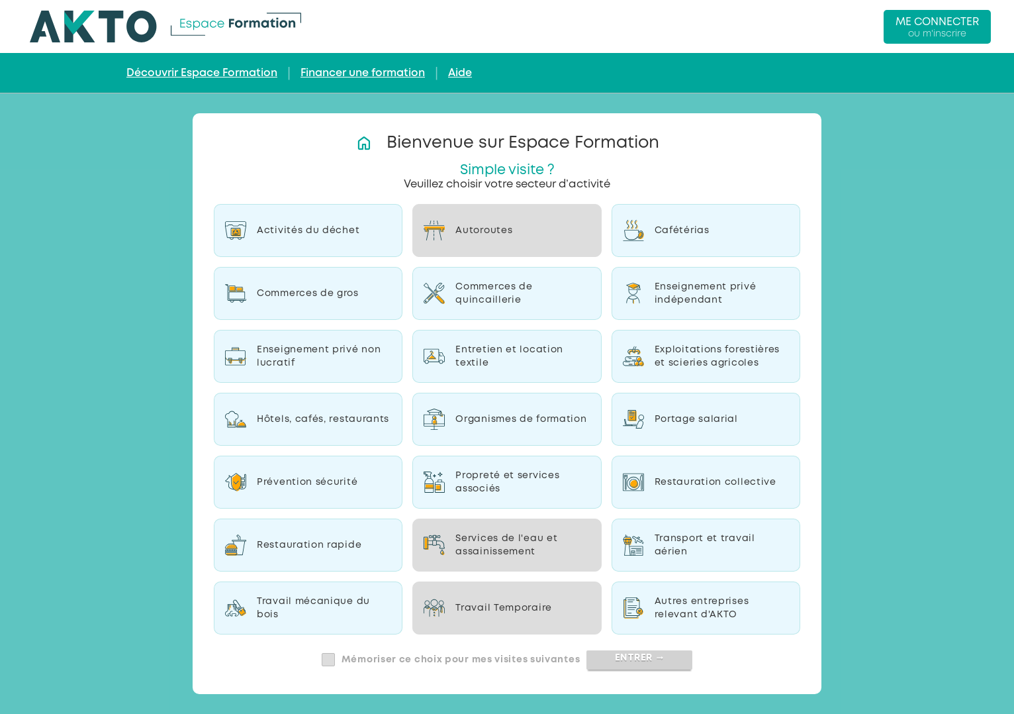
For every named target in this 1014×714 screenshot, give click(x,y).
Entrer (640, 657)
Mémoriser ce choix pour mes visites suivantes (461, 660)
